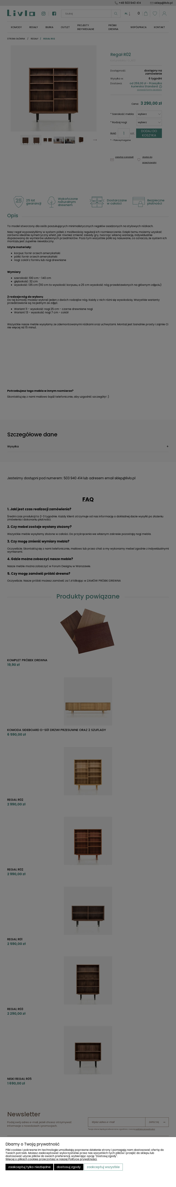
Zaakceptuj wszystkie (103, 1167)
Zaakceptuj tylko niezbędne (29, 1167)
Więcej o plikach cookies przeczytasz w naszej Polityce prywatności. (51, 1159)
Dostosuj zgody (69, 1167)
